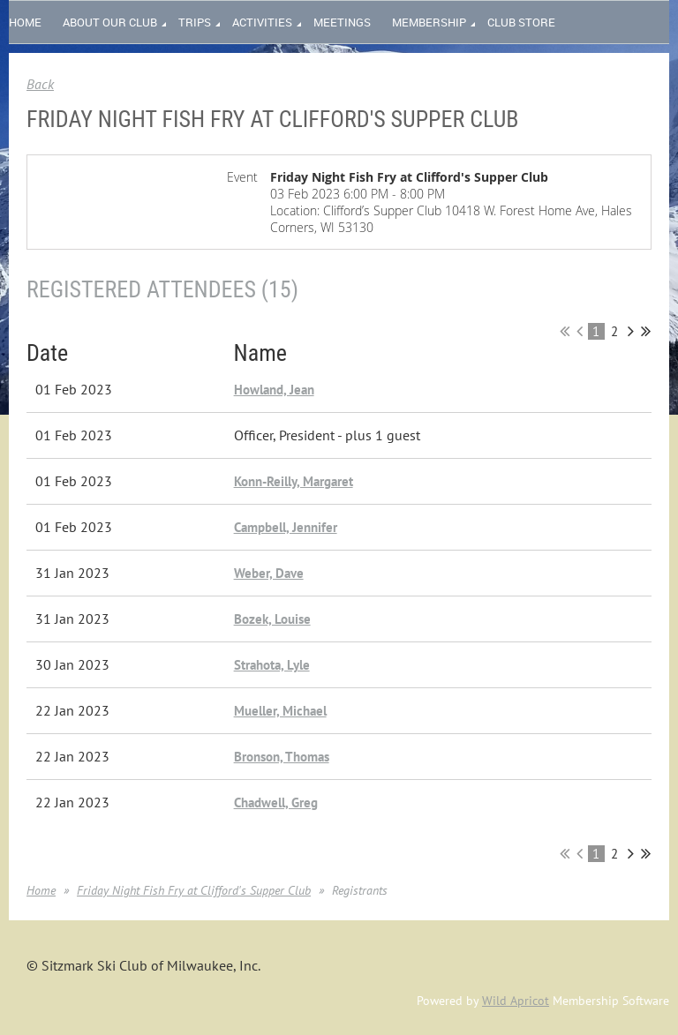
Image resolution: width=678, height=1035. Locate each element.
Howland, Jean (274, 389)
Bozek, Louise (272, 619)
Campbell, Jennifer (285, 527)
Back (40, 84)
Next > (630, 331)
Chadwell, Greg (276, 802)
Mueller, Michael (280, 710)
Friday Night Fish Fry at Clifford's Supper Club (194, 890)
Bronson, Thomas (281, 756)
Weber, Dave (269, 573)
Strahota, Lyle (272, 664)
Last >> (645, 331)
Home (41, 890)
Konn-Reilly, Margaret (293, 481)
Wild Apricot (515, 1001)
